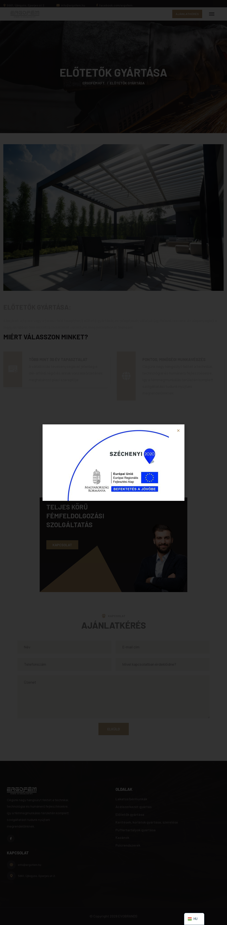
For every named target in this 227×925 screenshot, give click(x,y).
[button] (178, 430)
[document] (113, 462)
